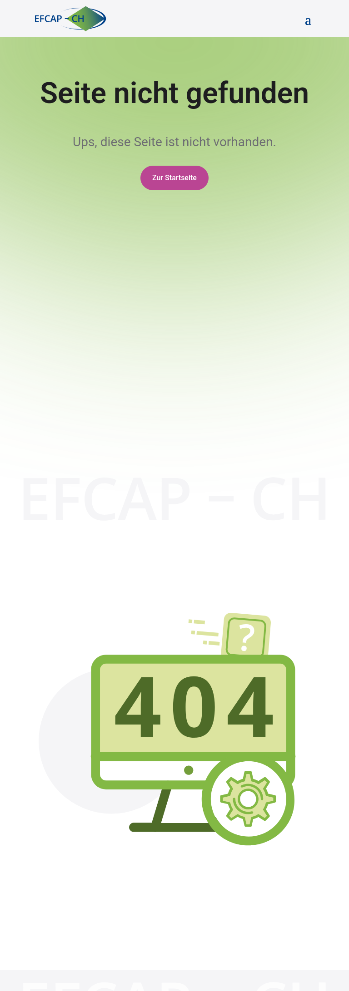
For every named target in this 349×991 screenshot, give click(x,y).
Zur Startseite (174, 177)
